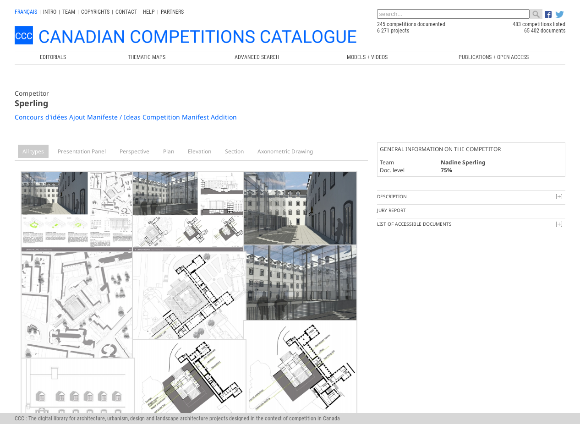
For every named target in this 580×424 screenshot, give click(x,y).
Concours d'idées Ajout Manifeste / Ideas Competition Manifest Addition (126, 117)
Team (68, 12)
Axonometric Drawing (285, 151)
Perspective (134, 151)
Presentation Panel (82, 151)
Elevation (199, 151)
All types (33, 151)
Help (149, 12)
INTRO (49, 12)
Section (234, 151)
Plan (168, 151)
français (26, 12)
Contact (126, 12)
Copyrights (95, 12)
